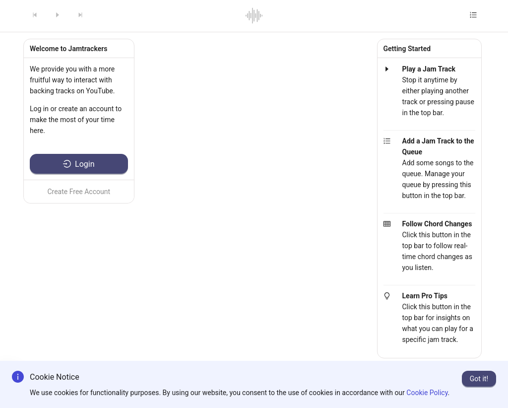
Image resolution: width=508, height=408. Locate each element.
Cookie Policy (426, 393)
